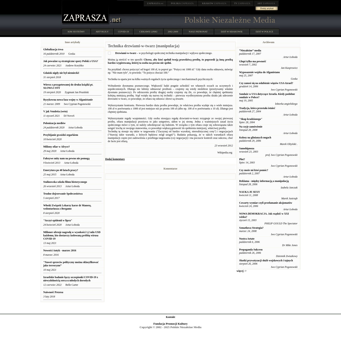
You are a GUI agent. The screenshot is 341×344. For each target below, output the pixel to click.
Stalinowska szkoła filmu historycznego (65, 181)
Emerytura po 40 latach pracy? (60, 170)
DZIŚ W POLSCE (264, 31)
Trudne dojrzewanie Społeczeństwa (62, 193)
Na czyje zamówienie (250, 126)
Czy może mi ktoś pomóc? (253, 170)
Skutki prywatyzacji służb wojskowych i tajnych (266, 260)
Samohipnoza (246, 148)
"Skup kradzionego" (250, 119)
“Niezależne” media (250, 50)
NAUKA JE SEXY (249, 191)
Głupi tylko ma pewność (252, 61)
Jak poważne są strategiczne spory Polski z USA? (70, 61)
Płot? (242, 159)
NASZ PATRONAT (198, 31)
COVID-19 (123, 31)
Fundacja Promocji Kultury (170, 323)
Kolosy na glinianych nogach (255, 137)
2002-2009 (173, 31)
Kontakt (170, 317)
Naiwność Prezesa (53, 292)
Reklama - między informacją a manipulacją (264, 181)
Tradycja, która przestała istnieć (257, 108)
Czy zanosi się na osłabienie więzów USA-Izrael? (266, 83)
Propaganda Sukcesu (250, 249)
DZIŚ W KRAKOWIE (232, 31)
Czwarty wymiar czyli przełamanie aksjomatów (265, 202)
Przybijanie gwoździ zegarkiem (60, 134)
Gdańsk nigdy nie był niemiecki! (61, 72)
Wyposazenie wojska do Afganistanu (259, 72)
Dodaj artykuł (267, 8)
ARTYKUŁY (102, 31)
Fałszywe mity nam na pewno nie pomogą (66, 158)
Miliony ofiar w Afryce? (56, 146)
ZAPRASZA (182, 3)
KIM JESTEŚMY (76, 31)
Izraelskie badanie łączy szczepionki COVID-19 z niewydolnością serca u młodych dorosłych (70, 279)
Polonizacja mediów (54, 123)
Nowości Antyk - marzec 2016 (59, 250)
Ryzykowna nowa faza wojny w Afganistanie (68, 99)
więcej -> (242, 270)
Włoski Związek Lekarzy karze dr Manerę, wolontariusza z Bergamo (67, 207)
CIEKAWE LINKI (148, 31)
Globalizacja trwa (53, 49)
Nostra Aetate (246, 238)
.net (155, 3)
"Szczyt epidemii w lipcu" (57, 220)
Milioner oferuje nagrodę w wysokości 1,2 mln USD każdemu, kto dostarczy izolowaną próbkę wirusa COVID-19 (71, 235)
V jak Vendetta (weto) (55, 111)
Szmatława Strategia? (251, 227)
